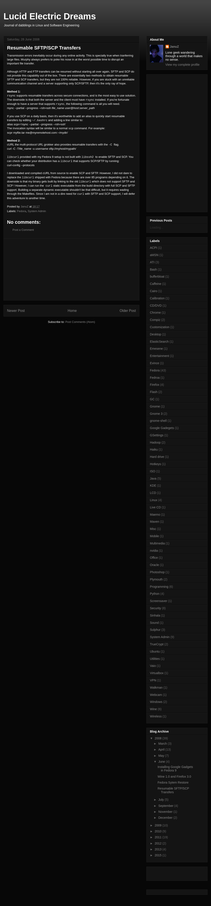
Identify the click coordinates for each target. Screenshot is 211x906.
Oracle (154, 565)
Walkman (156, 687)
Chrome (155, 312)
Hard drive (157, 456)
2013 (158, 849)
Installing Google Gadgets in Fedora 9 (175, 768)
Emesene (156, 348)
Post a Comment (23, 229)
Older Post (128, 311)
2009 (158, 825)
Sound (154, 622)
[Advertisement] (71, 269)
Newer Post (16, 311)
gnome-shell (158, 420)
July (161, 799)
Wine (153, 709)
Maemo (155, 514)
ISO (152, 471)
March (163, 743)
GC (152, 399)
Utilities (155, 658)
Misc (153, 529)
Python (155, 593)
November (165, 811)
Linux (153, 500)
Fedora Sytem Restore (173, 782)
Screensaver (158, 601)
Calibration (157, 298)
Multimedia (157, 543)
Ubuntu (155, 651)
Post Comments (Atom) (80, 322)
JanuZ (174, 46)
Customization (159, 327)
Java (153, 478)
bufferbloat (157, 276)
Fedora (21, 211)
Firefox (154, 384)
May (161, 755)
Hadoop (155, 442)
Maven (154, 521)
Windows (156, 702)
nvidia (154, 550)
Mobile (154, 536)
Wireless (156, 716)
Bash (153, 269)
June (162, 761)
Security (155, 608)
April (161, 749)
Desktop (155, 334)
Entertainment (159, 356)
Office (154, 557)
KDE (153, 485)
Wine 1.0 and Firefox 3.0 (174, 776)
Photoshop (157, 572)
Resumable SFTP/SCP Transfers (173, 790)
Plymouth (156, 579)
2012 (158, 843)
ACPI (153, 247)
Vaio (153, 666)
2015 (158, 855)
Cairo (153, 291)
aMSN (154, 255)
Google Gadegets (162, 428)
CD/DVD (156, 305)
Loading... (157, 227)
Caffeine (155, 284)
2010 (158, 831)
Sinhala (155, 615)
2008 (158, 738)
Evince (154, 363)
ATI (152, 262)
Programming (159, 586)
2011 (158, 837)
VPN (153, 680)
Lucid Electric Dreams (50, 16)
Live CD (155, 507)
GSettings (156, 435)
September (166, 806)
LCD (153, 493)
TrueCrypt (157, 644)
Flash (153, 392)
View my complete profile (183, 64)
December (165, 817)
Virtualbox (157, 673)
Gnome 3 (156, 413)
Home (72, 311)
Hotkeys (155, 464)
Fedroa (155, 377)
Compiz (155, 320)
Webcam (156, 695)
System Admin (37, 211)
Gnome (155, 406)
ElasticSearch (159, 341)
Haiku (154, 449)
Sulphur (155, 629)
